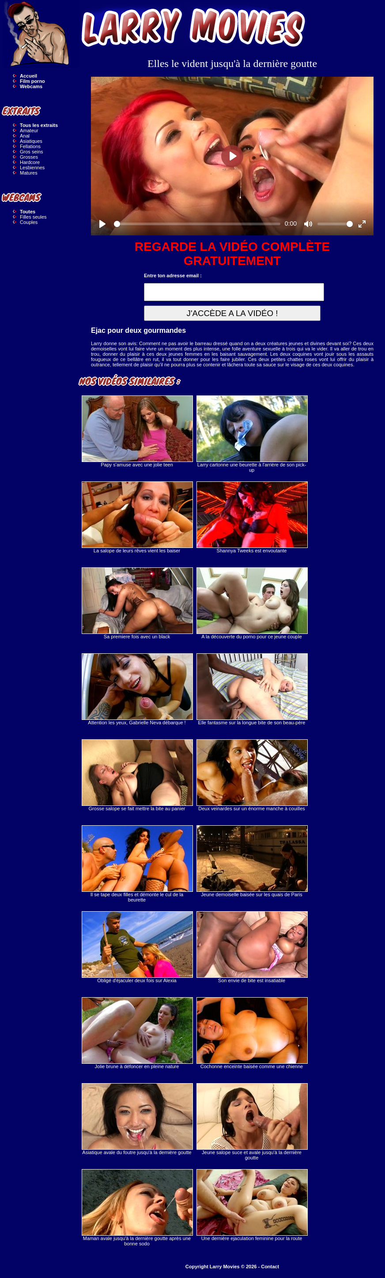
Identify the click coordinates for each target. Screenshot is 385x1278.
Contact (270, 1266)
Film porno (32, 81)
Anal (25, 135)
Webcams (31, 86)
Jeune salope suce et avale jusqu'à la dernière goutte (251, 1121)
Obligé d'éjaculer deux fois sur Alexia (137, 947)
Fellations (30, 146)
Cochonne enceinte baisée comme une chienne (251, 1033)
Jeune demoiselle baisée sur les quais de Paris (251, 861)
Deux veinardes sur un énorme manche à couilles (251, 775)
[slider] (197, 224)
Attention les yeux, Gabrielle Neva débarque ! (137, 689)
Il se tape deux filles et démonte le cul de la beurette (137, 863)
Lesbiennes (32, 167)
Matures (29, 172)
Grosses (29, 157)
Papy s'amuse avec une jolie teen (137, 431)
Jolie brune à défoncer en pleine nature (137, 1033)
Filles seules (33, 217)
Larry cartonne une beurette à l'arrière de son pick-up (251, 434)
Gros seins (31, 151)
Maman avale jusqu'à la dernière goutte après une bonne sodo (137, 1207)
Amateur (29, 130)
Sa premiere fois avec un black (137, 603)
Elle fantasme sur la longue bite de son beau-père (251, 689)
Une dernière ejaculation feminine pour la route (251, 1205)
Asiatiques (31, 141)
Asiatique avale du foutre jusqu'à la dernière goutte (137, 1119)
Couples (29, 222)
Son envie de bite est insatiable (251, 947)
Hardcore (30, 162)
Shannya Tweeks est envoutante (251, 517)
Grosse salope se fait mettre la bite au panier (137, 775)
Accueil (28, 75)
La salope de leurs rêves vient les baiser (137, 517)
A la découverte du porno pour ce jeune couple (251, 603)
